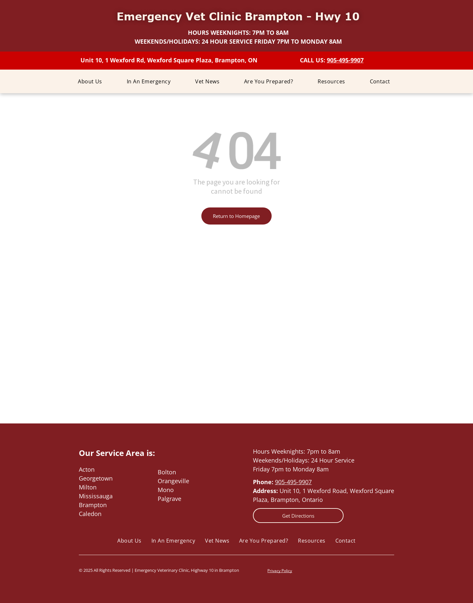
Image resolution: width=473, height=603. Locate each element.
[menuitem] (92, 81)
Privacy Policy (279, 570)
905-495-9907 (293, 482)
